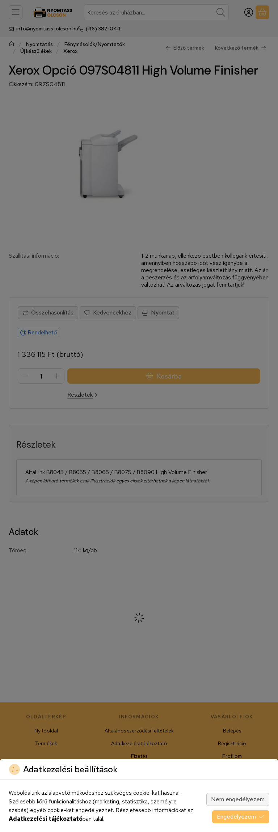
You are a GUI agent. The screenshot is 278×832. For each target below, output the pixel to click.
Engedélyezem (241, 816)
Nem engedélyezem (238, 799)
